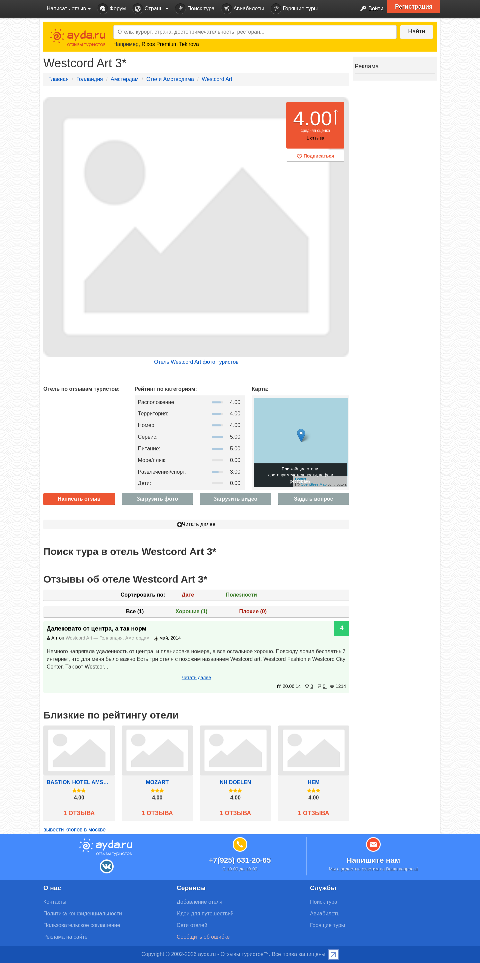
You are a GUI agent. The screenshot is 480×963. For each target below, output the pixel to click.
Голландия (89, 79)
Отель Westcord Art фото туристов (196, 362)
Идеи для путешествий (205, 913)
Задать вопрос (313, 499)
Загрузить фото (157, 499)
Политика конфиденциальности (82, 913)
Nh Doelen (235, 782)
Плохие (253, 611)
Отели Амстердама (170, 79)
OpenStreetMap (314, 484)
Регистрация (414, 6)
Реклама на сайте (65, 937)
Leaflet (300, 479)
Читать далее (196, 524)
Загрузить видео (235, 499)
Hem (314, 782)
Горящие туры (294, 8)
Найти (416, 31)
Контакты (54, 902)
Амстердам (124, 79)
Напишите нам (373, 860)
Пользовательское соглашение (81, 925)
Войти (369, 8)
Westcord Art (217, 79)
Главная (58, 79)
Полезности (241, 595)
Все (135, 611)
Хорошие (192, 611)
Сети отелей (192, 925)
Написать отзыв (79, 499)
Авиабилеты (242, 8)
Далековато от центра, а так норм (96, 628)
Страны (150, 8)
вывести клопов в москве (74, 829)
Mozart (157, 782)
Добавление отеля (199, 902)
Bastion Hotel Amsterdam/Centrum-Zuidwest (79, 782)
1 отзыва (79, 813)
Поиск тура (194, 8)
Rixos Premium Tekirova (170, 44)
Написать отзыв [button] (69, 8)
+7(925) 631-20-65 (240, 860)
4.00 (312, 118)
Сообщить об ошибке (203, 937)
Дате (188, 595)
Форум (111, 8)
